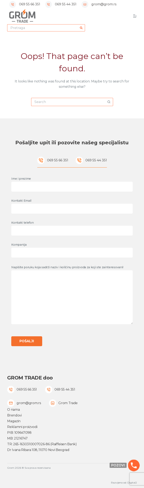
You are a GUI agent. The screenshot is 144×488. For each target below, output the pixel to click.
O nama (13, 410)
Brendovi (14, 415)
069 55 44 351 (65, 4)
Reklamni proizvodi (22, 427)
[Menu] (135, 16)
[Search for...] (42, 27)
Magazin (13, 421)
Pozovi (118, 465)
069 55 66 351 (29, 4)
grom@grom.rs (103, 4)
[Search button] (81, 27)
